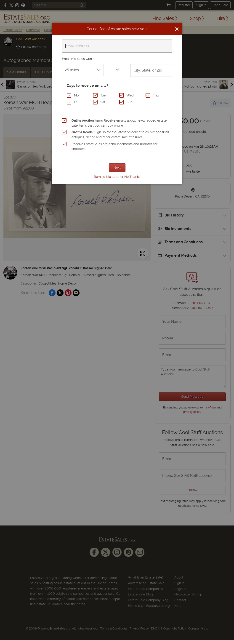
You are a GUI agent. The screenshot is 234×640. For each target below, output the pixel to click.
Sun (129, 102)
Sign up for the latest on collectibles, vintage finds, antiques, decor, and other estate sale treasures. (121, 134)
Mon (77, 95)
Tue (103, 95)
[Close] (177, 29)
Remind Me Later (107, 177)
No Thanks (132, 177)
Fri (75, 102)
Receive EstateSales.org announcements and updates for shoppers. (114, 146)
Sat (102, 102)
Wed (130, 95)
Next (117, 167)
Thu (156, 95)
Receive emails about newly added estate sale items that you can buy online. (119, 123)
